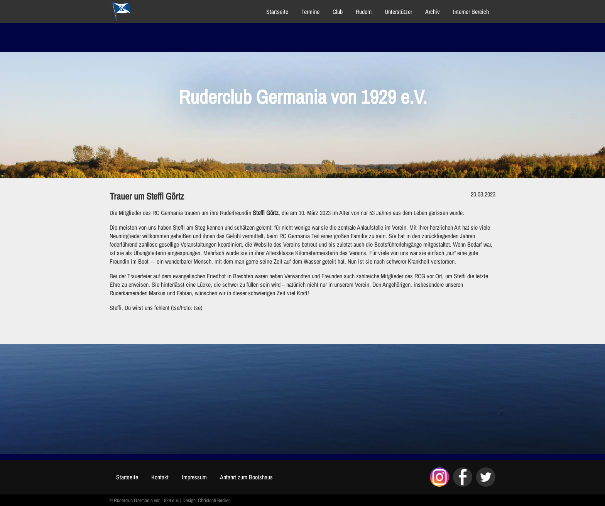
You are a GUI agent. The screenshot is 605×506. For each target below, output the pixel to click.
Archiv (432, 11)
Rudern (364, 11)
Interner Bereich (471, 11)
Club (338, 11)
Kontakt (160, 477)
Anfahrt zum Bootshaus (246, 477)
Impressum (194, 477)
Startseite (277, 11)
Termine (310, 11)
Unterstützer (398, 11)
